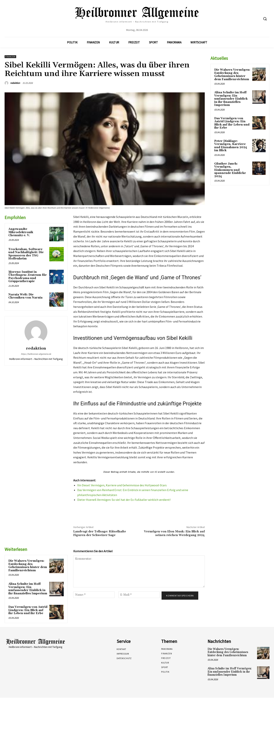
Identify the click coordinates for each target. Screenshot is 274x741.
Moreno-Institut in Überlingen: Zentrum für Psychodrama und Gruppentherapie (27, 276)
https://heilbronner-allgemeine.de (36, 354)
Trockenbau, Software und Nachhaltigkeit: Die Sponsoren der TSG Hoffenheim (26, 254)
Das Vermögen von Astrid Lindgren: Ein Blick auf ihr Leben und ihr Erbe (27, 610)
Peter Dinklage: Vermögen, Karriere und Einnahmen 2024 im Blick (230, 145)
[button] (264, 18)
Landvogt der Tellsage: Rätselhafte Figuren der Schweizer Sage (99, 533)
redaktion (15, 83)
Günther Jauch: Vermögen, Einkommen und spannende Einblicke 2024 (230, 170)
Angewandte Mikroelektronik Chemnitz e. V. (20, 232)
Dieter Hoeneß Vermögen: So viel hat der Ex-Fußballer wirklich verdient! (123, 500)
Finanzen (10, 56)
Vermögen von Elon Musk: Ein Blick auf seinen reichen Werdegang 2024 (174, 533)
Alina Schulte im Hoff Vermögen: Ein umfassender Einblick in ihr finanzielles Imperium (27, 588)
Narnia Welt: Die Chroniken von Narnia (25, 296)
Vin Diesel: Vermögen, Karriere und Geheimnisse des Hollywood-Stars (122, 485)
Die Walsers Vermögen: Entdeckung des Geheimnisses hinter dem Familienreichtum (27, 565)
